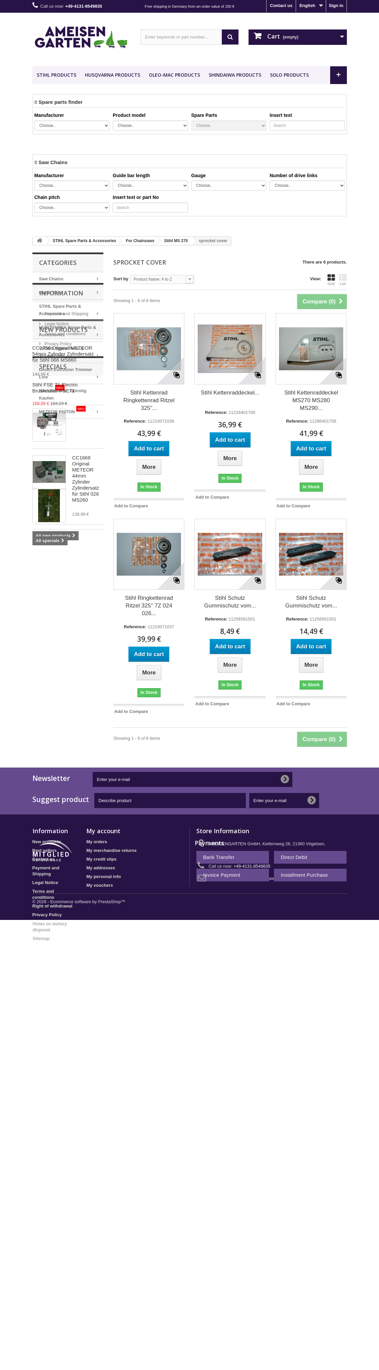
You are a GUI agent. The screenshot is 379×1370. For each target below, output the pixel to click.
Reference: (135, 421)
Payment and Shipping (65, 456)
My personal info (103, 925)
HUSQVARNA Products (112, 75)
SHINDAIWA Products (235, 75)
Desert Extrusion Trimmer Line (65, 373)
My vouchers (99, 934)
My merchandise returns (111, 899)
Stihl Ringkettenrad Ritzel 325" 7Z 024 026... (149, 606)
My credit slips (101, 908)
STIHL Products (56, 75)
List (343, 280)
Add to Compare (131, 505)
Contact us (281, 5)
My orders (96, 890)
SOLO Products (289, 75)
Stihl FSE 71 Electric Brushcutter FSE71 (86, 736)
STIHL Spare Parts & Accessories (60, 310)
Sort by (120, 278)
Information (61, 439)
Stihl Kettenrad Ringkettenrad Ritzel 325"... (149, 400)
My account (103, 880)
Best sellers (44, 899)
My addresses (100, 917)
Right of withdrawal (52, 955)
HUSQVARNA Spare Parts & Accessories (67, 331)
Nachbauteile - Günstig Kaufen (63, 393)
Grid (331, 280)
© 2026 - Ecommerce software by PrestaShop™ (78, 1033)
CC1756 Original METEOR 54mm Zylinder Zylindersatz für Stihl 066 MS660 (85, 552)
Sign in (336, 5)
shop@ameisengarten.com (248, 927)
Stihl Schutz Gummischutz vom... (230, 602)
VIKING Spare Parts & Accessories (61, 352)
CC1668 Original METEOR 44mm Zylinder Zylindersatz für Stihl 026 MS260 (85, 627)
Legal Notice (56, 467)
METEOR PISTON (62, 410)
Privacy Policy (57, 487)
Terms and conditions (64, 477)
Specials (53, 709)
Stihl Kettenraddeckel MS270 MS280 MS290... (311, 400)
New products (63, 512)
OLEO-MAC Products (174, 75)
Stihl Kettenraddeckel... (230, 392)
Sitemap (41, 987)
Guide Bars (50, 292)
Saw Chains (51, 278)
